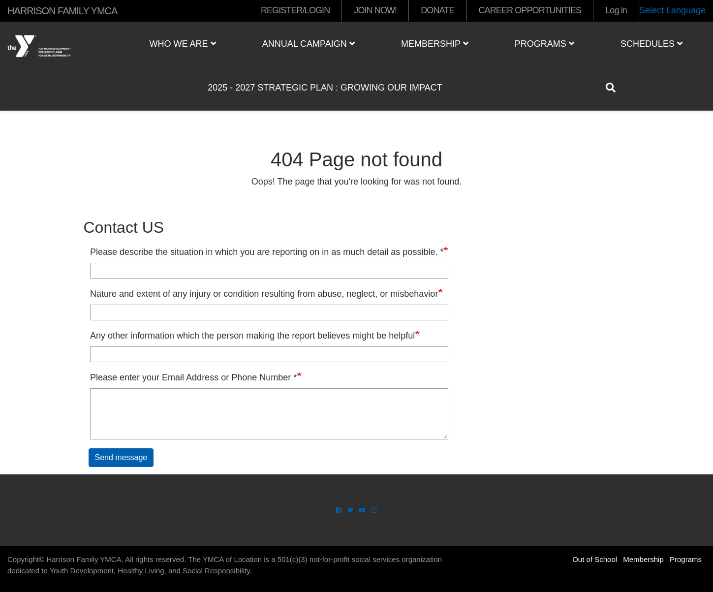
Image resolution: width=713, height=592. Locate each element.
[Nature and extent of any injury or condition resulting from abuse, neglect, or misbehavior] (269, 312)
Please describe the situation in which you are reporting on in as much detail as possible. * (266, 252)
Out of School (594, 559)
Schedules (651, 44)
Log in (616, 10)
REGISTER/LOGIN (295, 10)
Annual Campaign (308, 44)
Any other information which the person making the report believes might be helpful (252, 336)
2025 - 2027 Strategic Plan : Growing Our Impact (325, 88)
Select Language (672, 10)
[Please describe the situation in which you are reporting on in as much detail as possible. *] (269, 271)
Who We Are (183, 44)
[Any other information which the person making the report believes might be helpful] (269, 354)
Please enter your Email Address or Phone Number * (193, 377)
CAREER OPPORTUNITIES (530, 10)
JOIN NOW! (375, 10)
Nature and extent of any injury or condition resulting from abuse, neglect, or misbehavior (264, 294)
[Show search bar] (614, 87)
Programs (544, 44)
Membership (434, 44)
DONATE (437, 10)
